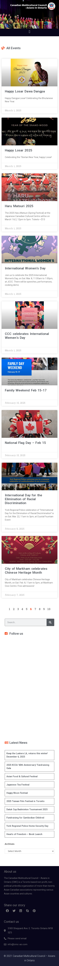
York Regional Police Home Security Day (27, 826)
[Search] (50, 622)
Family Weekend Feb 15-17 (26, 390)
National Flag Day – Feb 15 (25, 443)
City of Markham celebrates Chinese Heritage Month (26, 570)
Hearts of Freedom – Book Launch (24, 834)
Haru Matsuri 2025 (19, 206)
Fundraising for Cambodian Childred (25, 817)
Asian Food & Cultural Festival (22, 776)
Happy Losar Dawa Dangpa (25, 91)
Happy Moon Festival (17, 793)
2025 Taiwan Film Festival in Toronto (25, 801)
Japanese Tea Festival (17, 784)
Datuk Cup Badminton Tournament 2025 (27, 809)
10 (48, 609)
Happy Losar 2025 (18, 150)
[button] (29, 32)
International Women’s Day (25, 268)
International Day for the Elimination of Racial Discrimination (23, 499)
